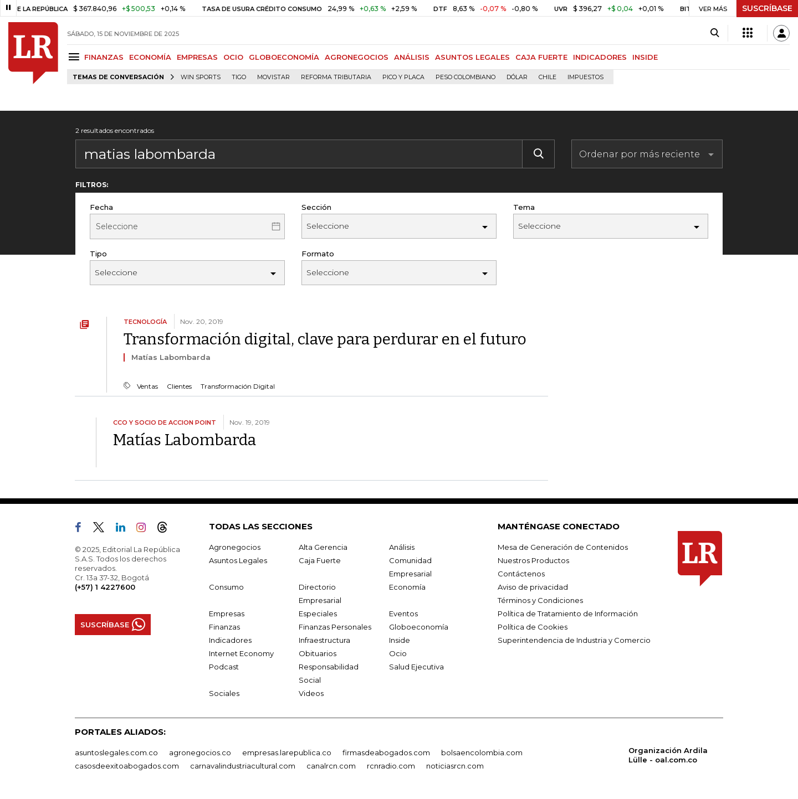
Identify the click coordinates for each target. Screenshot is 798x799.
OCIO (233, 57)
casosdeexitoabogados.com (127, 765)
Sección (316, 207)
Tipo (98, 253)
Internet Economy (241, 653)
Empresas (226, 613)
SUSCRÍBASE (767, 8)
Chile (547, 77)
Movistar (273, 77)
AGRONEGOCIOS (356, 57)
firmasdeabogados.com (386, 752)
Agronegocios (234, 547)
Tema (524, 207)
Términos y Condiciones (540, 600)
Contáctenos (521, 573)
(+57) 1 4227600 (105, 587)
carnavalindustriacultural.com (242, 765)
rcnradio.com (391, 765)
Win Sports (201, 77)
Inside (399, 640)
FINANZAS (104, 57)
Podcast (224, 666)
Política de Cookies (532, 626)
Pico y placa (403, 77)
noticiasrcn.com (455, 765)
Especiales (318, 613)
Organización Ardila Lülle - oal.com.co (668, 755)
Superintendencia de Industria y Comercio (574, 640)
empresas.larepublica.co (286, 752)
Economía (407, 587)
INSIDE (645, 57)
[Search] (714, 33)
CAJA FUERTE (541, 57)
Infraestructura (324, 640)
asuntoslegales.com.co (116, 752)
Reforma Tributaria (336, 77)
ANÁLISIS (411, 57)
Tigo (239, 77)
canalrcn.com (331, 765)
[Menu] (75, 56)
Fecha (101, 207)
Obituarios (317, 653)
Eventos (403, 613)
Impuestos (585, 77)
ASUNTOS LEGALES (472, 57)
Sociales (224, 693)
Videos (311, 693)
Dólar (517, 77)
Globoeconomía (418, 626)
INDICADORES (600, 57)
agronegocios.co (200, 752)
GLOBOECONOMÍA (284, 57)
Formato (317, 253)
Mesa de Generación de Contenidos (563, 547)
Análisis (402, 547)
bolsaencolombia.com (482, 752)
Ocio (398, 653)
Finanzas (224, 626)
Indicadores (230, 640)
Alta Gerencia (323, 547)
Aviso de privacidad (533, 587)
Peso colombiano (465, 77)
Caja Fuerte (320, 560)
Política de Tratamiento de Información (568, 613)
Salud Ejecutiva (416, 666)
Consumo (226, 587)
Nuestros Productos (533, 560)
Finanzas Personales (335, 626)
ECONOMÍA (150, 57)
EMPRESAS (197, 57)
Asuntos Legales (238, 560)
